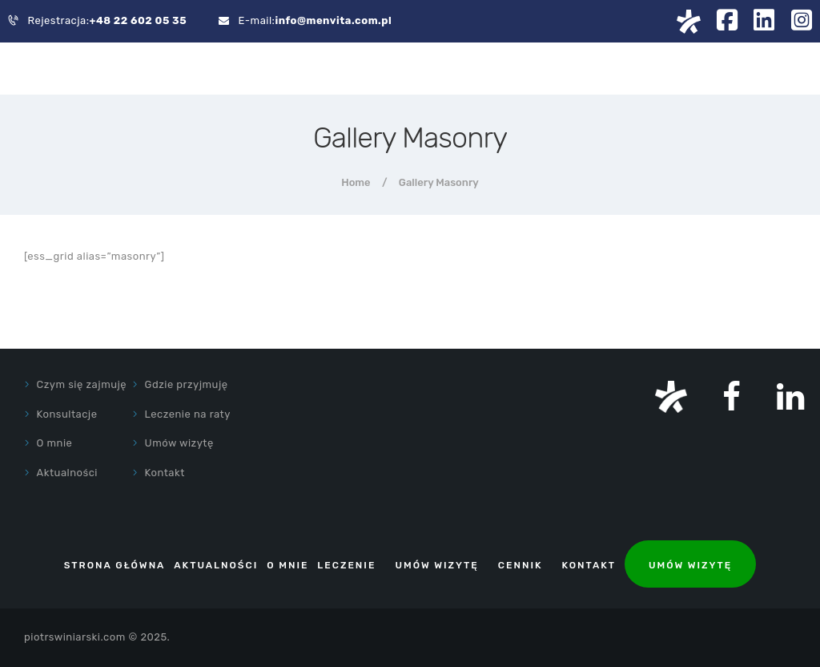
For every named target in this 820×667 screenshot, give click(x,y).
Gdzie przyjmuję (186, 384)
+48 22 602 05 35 (138, 20)
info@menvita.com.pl (333, 20)
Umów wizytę (179, 443)
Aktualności (67, 473)
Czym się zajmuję (82, 384)
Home (355, 182)
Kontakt (165, 473)
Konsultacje (67, 414)
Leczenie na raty (188, 414)
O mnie (55, 443)
